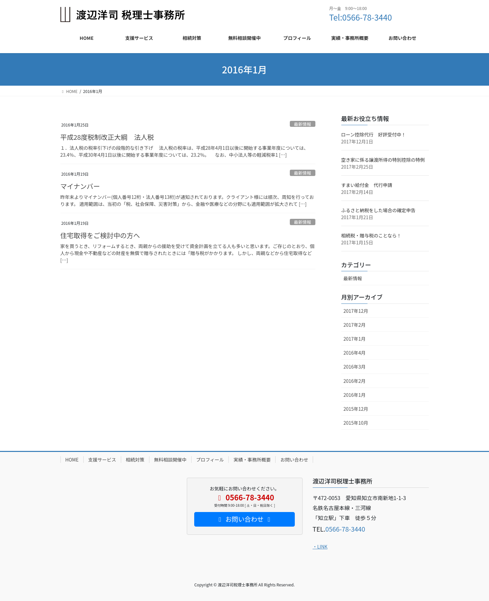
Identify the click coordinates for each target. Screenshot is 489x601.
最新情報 (302, 124)
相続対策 (135, 459)
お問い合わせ (294, 459)
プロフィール (210, 459)
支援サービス (102, 459)
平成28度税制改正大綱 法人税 (107, 137)
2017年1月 (355, 338)
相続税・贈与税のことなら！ (371, 235)
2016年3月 (355, 366)
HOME (72, 459)
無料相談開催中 (170, 459)
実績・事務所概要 (252, 459)
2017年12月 (356, 310)
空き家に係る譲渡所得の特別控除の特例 (383, 159)
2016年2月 (355, 381)
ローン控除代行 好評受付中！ (373, 134)
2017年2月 (355, 324)
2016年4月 (355, 352)
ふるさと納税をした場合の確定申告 (378, 210)
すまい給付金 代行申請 (366, 185)
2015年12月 (356, 408)
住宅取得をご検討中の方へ (100, 235)
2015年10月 (356, 422)
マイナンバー (80, 186)
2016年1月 (355, 394)
